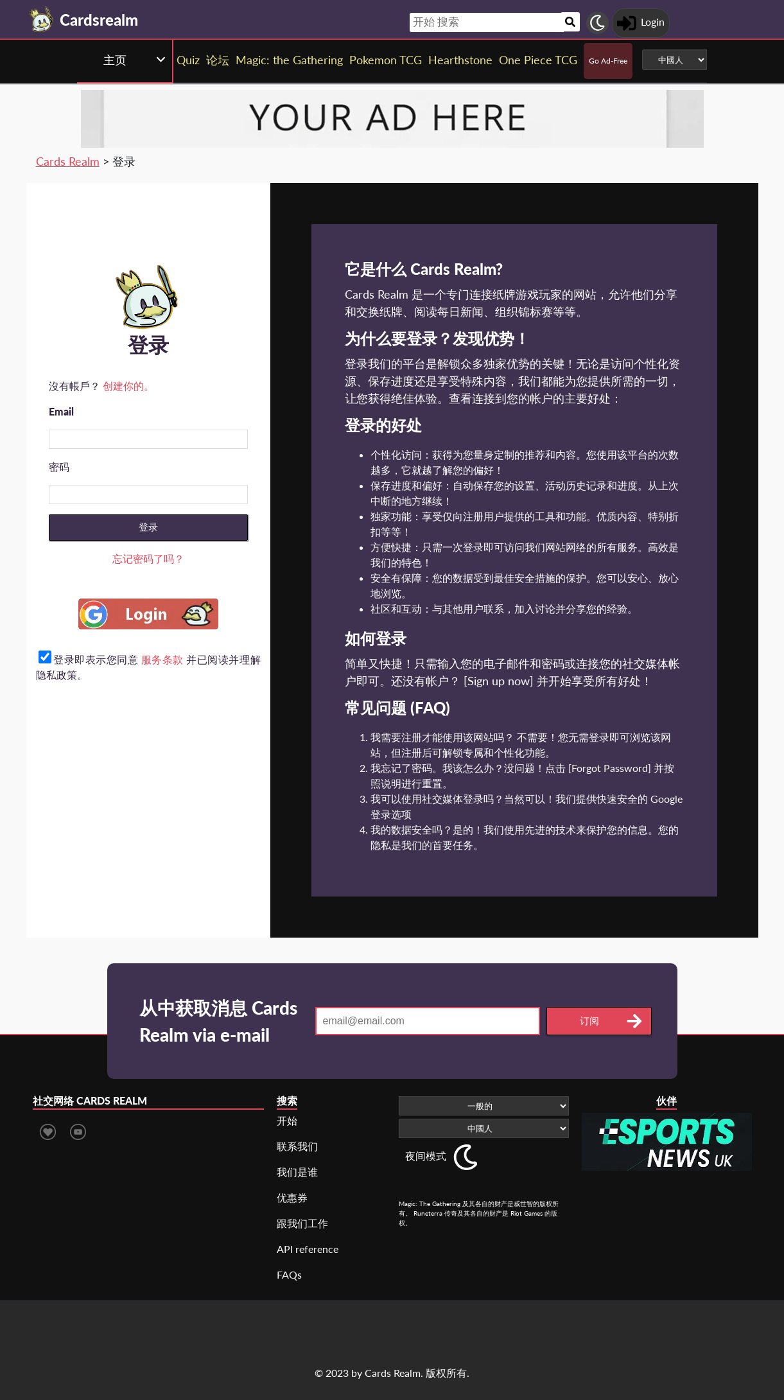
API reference (307, 1249)
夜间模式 (425, 1156)
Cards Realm (68, 161)
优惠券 (292, 1197)
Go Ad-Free (608, 61)
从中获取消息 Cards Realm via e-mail (218, 1021)
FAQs (289, 1274)
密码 (59, 466)
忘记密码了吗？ (148, 558)
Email (61, 411)
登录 (148, 526)
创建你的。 (128, 386)
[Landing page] (42, 19)
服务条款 (162, 659)
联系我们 (297, 1146)
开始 (287, 1120)
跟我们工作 (302, 1223)
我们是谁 (297, 1172)
